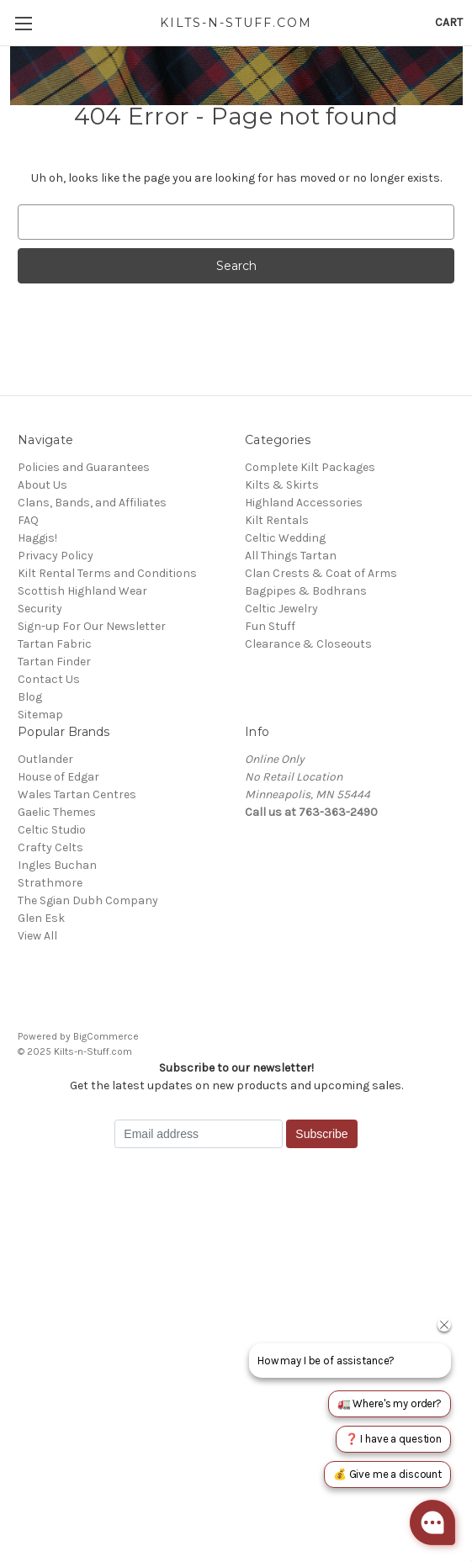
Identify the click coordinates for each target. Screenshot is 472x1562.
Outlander (45, 759)
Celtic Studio (52, 830)
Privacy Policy (55, 555)
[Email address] (198, 1134)
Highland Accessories (304, 502)
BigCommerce (106, 1036)
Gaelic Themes (57, 812)
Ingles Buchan (57, 865)
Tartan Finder (54, 661)
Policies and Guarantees (84, 467)
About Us (42, 485)
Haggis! (37, 538)
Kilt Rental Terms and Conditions (107, 573)
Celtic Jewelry (281, 608)
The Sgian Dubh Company (88, 900)
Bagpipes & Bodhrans (306, 591)
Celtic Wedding (285, 538)
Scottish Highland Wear (82, 591)
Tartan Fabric (55, 644)
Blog (30, 697)
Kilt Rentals (277, 520)
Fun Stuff (270, 626)
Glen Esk (41, 918)
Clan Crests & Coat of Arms (321, 573)
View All (37, 936)
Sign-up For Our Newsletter (92, 626)
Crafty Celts (50, 847)
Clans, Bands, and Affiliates (92, 502)
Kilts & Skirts (282, 485)
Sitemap (40, 714)
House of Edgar (58, 777)
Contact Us (49, 679)
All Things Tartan (291, 555)
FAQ (28, 520)
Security (40, 608)
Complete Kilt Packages (310, 467)
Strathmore (50, 883)
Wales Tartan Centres (77, 794)
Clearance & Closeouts (308, 644)
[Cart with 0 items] (449, 22)
